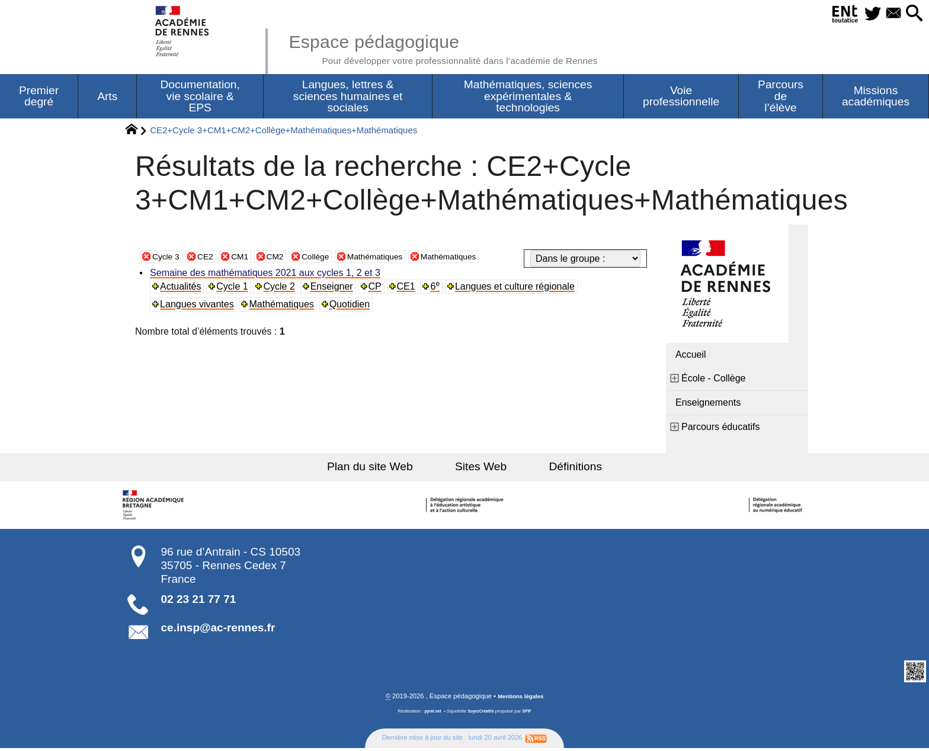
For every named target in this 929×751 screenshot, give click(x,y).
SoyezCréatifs (481, 714)
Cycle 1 (234, 289)
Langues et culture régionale (519, 289)
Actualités (182, 289)
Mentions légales (520, 699)
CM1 (248, 258)
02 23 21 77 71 (198, 601)
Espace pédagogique (469, 47)
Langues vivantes (199, 306)
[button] (911, 14)
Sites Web (481, 469)
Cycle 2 (281, 289)
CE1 (410, 289)
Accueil (690, 357)
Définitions (559, 469)
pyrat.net (430, 714)
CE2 (211, 258)
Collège (331, 258)
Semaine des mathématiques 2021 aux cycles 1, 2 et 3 (267, 275)
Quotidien (352, 306)
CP (378, 289)
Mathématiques (397, 258)
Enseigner (334, 289)
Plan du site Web (387, 469)
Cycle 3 (168, 258)
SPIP (530, 714)
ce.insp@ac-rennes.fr (218, 630)
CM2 (287, 258)
